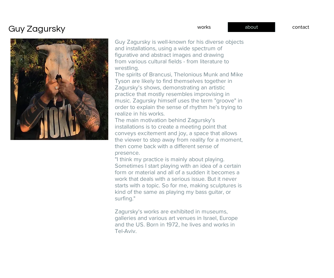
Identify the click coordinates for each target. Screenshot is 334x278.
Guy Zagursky (36, 29)
